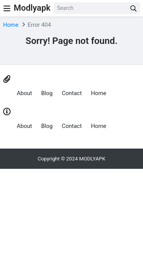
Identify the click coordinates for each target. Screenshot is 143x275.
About (24, 93)
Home (10, 24)
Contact (72, 93)
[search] (133, 8)
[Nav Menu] (7, 8)
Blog (47, 93)
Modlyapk (32, 8)
